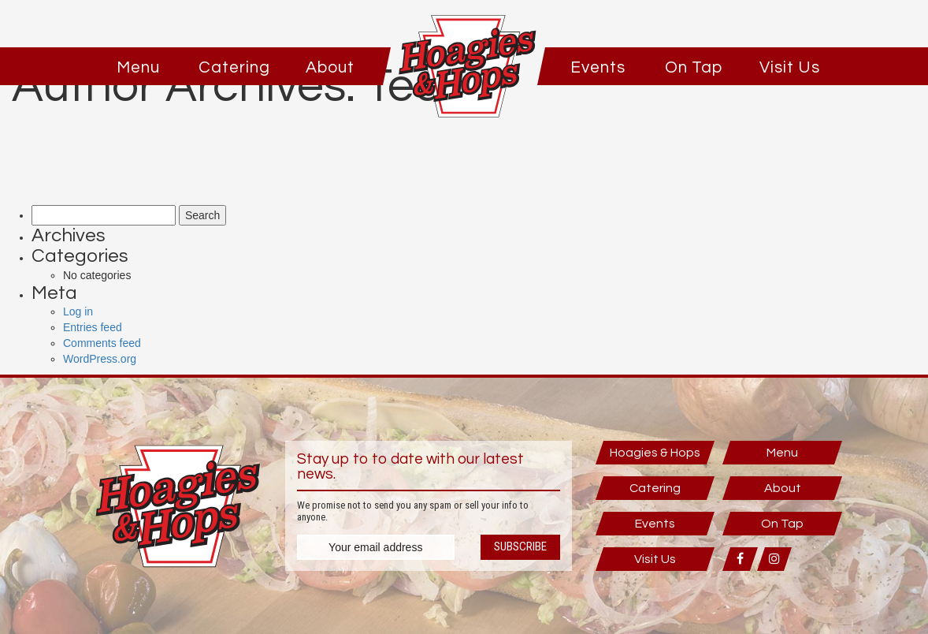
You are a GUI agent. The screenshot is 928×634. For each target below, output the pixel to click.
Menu (138, 67)
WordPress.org (99, 358)
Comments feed (102, 343)
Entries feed (92, 327)
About (330, 67)
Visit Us (789, 67)
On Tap (693, 67)
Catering (234, 67)
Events (597, 67)
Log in (78, 311)
